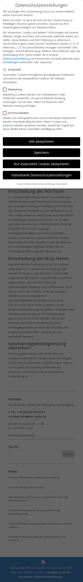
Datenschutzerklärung (16, 58)
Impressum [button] (61, 183)
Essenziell (13, 69)
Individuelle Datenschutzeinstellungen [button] (41, 174)
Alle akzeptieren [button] (41, 141)
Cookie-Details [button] (23, 183)
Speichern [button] (41, 152)
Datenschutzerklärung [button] (43, 183)
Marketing (14, 89)
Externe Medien (17, 112)
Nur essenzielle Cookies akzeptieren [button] (41, 163)
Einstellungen (11, 62)
